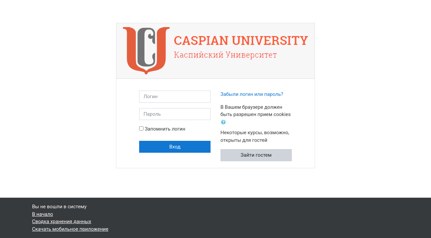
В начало (42, 214)
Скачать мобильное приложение (70, 229)
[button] (224, 122)
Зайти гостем (256, 155)
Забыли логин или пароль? (251, 94)
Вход (174, 147)
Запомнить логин (165, 129)
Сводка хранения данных (61, 221)
